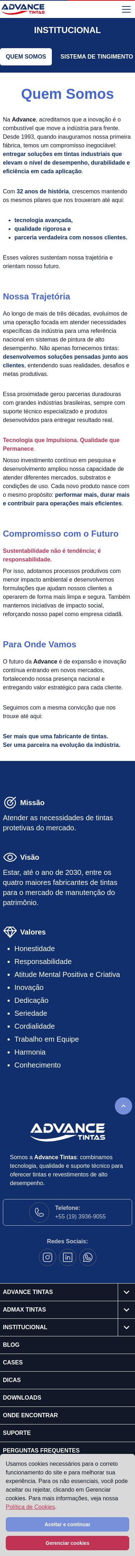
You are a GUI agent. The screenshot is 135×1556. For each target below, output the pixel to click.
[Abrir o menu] (126, 9)
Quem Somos (26, 57)
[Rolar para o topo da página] (123, 1106)
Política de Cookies (30, 1507)
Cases (13, 1362)
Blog (11, 1345)
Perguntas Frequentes (41, 1450)
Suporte (17, 1433)
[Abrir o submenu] (126, 1292)
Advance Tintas (28, 1292)
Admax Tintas (24, 1310)
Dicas (12, 1380)
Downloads (22, 1398)
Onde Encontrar (30, 1415)
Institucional (25, 1327)
